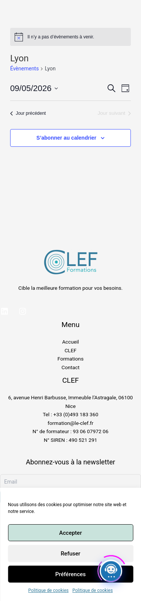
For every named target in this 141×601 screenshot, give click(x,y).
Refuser (70, 553)
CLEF (71, 350)
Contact (71, 367)
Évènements (24, 68)
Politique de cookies (48, 590)
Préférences (70, 574)
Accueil (70, 342)
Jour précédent (28, 113)
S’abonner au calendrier (66, 138)
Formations (70, 359)
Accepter (70, 532)
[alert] (70, 37)
